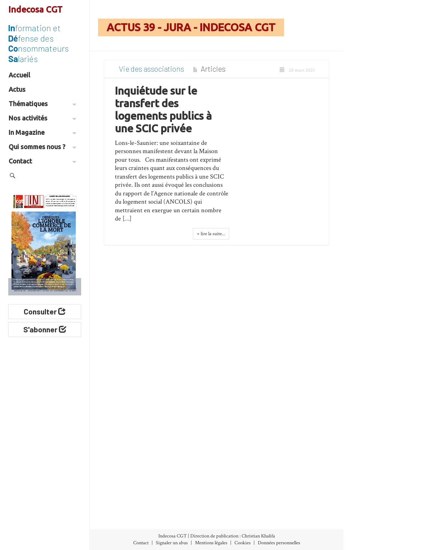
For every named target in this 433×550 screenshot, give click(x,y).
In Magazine (42, 132)
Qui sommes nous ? (42, 146)
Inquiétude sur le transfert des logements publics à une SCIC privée (163, 113)
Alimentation (185, 461)
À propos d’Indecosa (292, 465)
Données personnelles (279, 543)
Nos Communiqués (244, 483)
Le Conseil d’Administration (301, 483)
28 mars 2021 (297, 74)
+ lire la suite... (211, 237)
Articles (213, 72)
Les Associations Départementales (301, 501)
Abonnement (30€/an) (128, 501)
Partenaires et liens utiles (297, 519)
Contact (42, 161)
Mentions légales (211, 543)
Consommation (188, 488)
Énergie (178, 516)
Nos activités (42, 118)
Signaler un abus (172, 543)
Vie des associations (151, 72)
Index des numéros (123, 465)
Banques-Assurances (182, 474)
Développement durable (189, 502)
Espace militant (236, 519)
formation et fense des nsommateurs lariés (38, 43)
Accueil (19, 75)
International (185, 526)
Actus (17, 89)
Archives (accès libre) (130, 483)
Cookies (242, 543)
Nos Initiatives (239, 465)
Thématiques (42, 103)
